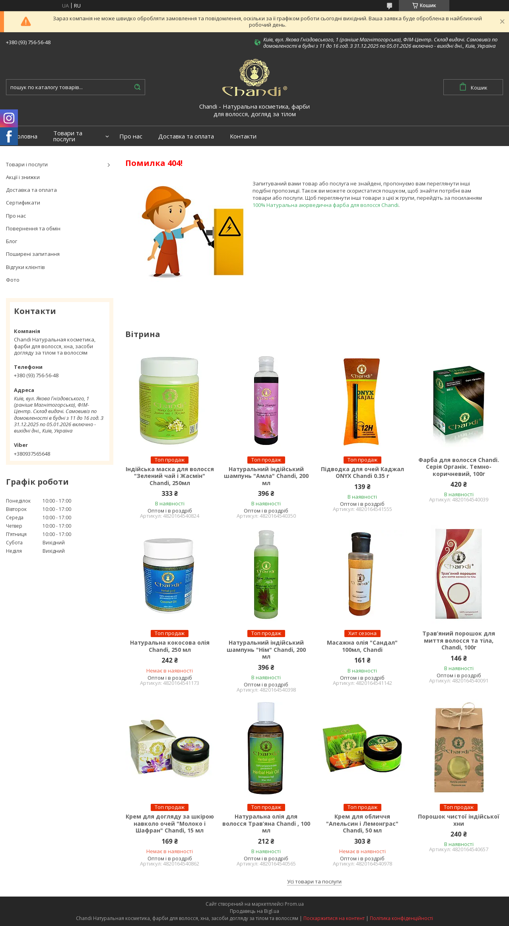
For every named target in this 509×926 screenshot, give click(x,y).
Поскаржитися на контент (334, 918)
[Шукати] (137, 87)
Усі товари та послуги (314, 881)
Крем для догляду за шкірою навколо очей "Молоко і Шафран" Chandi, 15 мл (170, 823)
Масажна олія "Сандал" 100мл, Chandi (362, 646)
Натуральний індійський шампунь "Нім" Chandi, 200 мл (266, 649)
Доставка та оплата (186, 136)
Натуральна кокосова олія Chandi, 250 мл (170, 646)
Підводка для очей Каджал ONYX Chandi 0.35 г (362, 473)
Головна (25, 136)
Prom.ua (294, 904)
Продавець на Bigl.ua (254, 911)
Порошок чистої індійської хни (458, 820)
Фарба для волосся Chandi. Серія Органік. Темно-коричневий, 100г (458, 467)
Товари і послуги (27, 164)
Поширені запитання (33, 253)
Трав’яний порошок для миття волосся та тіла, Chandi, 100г (458, 640)
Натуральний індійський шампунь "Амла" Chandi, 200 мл (266, 476)
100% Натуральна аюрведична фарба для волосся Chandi (325, 205)
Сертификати (23, 202)
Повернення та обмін (33, 228)
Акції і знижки (23, 177)
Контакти (243, 136)
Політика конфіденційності (401, 918)
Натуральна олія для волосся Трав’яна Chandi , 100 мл (266, 823)
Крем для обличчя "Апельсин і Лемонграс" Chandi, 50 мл (362, 823)
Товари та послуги (67, 136)
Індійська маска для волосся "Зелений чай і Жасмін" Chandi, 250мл (170, 476)
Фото (12, 279)
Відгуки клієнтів (25, 267)
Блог (11, 241)
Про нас (130, 136)
